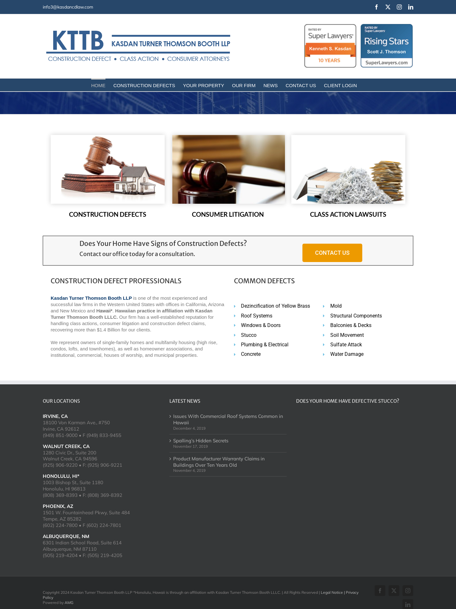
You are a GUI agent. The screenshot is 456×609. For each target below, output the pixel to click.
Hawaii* (104, 310)
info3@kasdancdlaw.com (68, 7)
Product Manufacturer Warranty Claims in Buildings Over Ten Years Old (219, 462)
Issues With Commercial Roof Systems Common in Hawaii (228, 419)
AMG (69, 602)
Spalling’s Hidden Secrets (200, 441)
